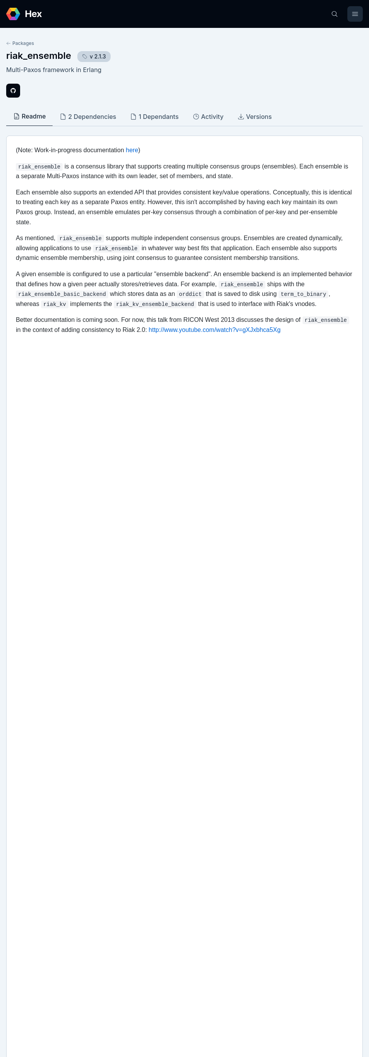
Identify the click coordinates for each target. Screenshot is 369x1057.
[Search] (334, 13)
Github (22, 807)
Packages (20, 43)
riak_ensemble (38, 55)
